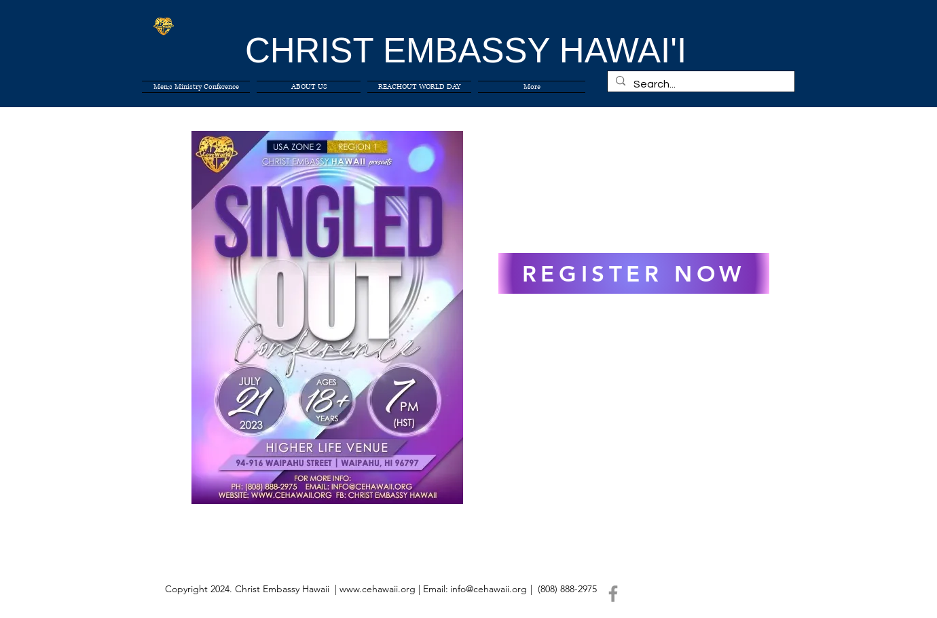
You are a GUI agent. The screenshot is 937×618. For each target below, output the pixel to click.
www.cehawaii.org (377, 589)
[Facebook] (613, 593)
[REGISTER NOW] (633, 273)
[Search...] (699, 84)
